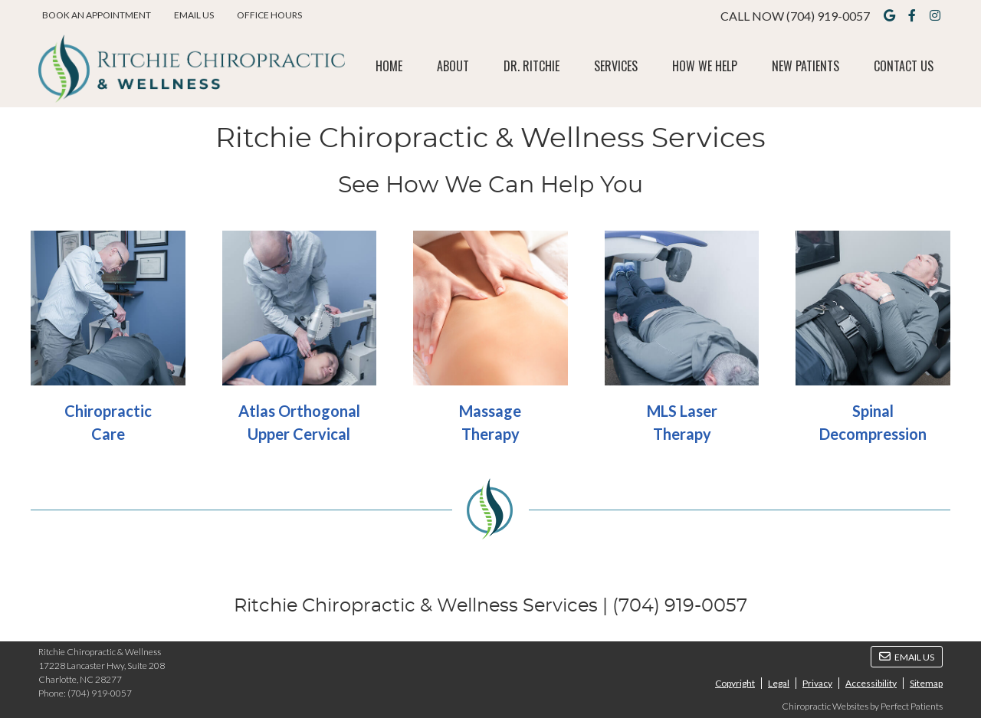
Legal (778, 683)
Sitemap (926, 683)
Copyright (735, 683)
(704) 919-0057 (828, 15)
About (453, 66)
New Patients (805, 66)
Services (616, 66)
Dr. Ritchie (531, 66)
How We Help (704, 66)
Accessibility (871, 683)
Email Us (194, 15)
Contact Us (903, 66)
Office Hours (269, 15)
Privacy (817, 683)
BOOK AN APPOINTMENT (96, 15)
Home (389, 66)
